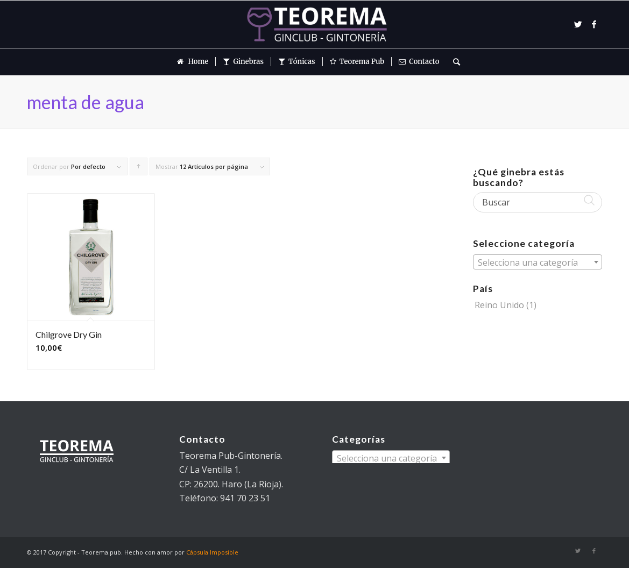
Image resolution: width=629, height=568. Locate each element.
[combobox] (537, 261)
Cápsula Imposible (212, 552)
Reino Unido (499, 305)
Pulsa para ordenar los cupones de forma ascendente (138, 168)
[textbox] (537, 262)
